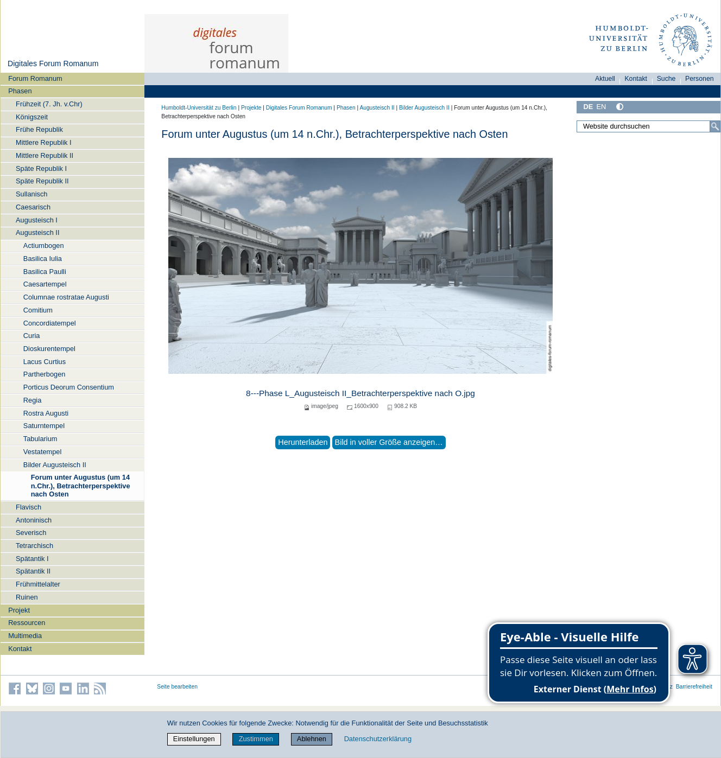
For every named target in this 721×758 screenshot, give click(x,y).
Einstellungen (194, 739)
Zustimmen (256, 739)
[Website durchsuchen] (648, 126)
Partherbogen (44, 374)
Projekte (251, 108)
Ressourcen (26, 623)
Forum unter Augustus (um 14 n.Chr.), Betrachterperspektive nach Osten (80, 485)
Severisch (31, 532)
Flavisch (28, 507)
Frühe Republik (39, 129)
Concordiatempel (49, 323)
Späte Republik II (42, 181)
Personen (699, 78)
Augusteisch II (37, 232)
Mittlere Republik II (44, 155)
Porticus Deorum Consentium (68, 387)
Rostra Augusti (45, 413)
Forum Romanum (35, 78)
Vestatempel (42, 452)
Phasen (19, 91)
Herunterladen (302, 442)
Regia (32, 400)
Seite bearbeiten (177, 687)
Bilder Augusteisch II (54, 465)
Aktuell (605, 78)
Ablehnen (311, 739)
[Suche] (715, 126)
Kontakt (19, 649)
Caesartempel (45, 284)
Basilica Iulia (42, 258)
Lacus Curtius (44, 362)
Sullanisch (31, 194)
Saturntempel (44, 426)
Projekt (19, 610)
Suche (666, 78)
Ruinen (27, 597)
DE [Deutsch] (588, 107)
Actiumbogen (43, 245)
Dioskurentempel (49, 349)
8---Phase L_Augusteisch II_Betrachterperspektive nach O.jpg (360, 393)
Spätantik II (33, 571)
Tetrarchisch (34, 546)
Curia (31, 336)
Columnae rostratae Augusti (66, 297)
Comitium (38, 310)
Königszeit (32, 117)
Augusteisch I (37, 220)
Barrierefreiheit (694, 687)
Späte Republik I (41, 168)
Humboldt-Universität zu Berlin (198, 108)
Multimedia (25, 636)
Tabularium (40, 439)
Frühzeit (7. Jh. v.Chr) (49, 104)
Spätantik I (32, 559)
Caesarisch (33, 207)
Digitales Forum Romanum (53, 63)
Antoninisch (34, 520)
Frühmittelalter (38, 584)
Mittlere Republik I (43, 142)
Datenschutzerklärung (378, 739)
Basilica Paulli (44, 271)
